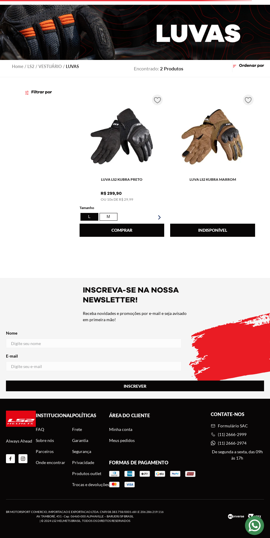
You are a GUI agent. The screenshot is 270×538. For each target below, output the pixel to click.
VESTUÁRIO (50, 66)
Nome (93, 339)
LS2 (30, 66)
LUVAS (72, 66)
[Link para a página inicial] (17, 66)
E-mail (93, 362)
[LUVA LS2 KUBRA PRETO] (122, 166)
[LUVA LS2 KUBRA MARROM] (212, 166)
